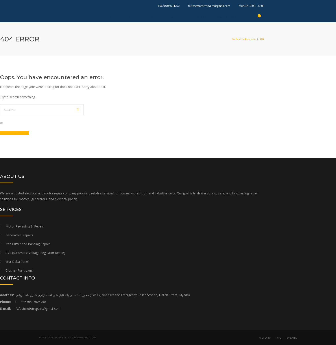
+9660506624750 (168, 6)
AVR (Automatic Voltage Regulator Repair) (35, 253)
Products (175, 17)
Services (149, 17)
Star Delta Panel (17, 261)
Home (110, 17)
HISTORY (264, 337)
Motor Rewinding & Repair (24, 226)
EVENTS (291, 337)
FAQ (278, 337)
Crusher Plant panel (19, 270)
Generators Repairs (19, 235)
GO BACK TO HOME (14, 133)
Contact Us (228, 17)
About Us (201, 17)
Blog (128, 17)
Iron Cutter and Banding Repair (28, 244)
